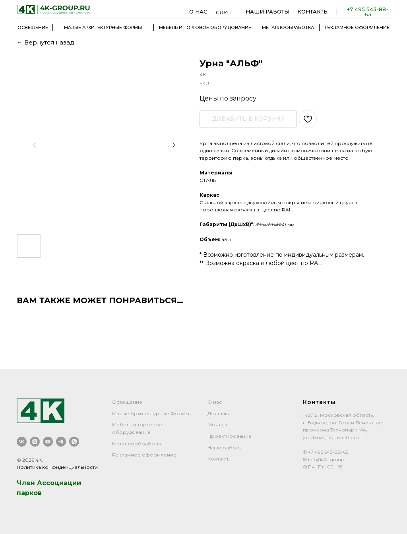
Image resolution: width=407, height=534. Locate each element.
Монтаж (217, 425)
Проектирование (229, 436)
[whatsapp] (74, 442)
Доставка (219, 413)
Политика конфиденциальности (57, 467)
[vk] (22, 442)
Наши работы (224, 448)
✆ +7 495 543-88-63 (326, 452)
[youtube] (48, 442)
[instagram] (35, 442)
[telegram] (61, 442)
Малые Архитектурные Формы (150, 413)
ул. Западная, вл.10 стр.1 (332, 437)
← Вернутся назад (45, 42)
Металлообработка (137, 444)
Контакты (219, 459)
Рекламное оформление (144, 455)
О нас (214, 402)
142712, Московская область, (338, 415)
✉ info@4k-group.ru (327, 459)
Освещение (127, 402)
